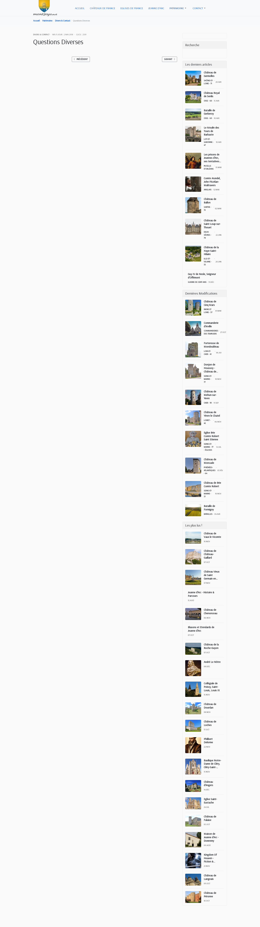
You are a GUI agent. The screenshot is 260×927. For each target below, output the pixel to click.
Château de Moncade (210, 461)
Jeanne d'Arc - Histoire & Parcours (201, 594)
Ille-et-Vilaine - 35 (208, 261)
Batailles (208, 514)
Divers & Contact (41, 34)
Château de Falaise (210, 818)
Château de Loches (210, 723)
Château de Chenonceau (210, 611)
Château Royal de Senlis (212, 94)
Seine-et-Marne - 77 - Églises (208, 447)
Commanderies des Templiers (211, 332)
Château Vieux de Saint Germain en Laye (211, 575)
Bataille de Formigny (209, 507)
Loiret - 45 (207, 421)
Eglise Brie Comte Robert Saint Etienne (211, 436)
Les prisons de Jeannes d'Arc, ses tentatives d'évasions (211, 158)
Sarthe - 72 (207, 208)
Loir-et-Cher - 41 (207, 352)
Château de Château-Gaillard (210, 554)
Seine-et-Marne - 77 (208, 379)
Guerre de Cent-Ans (197, 282)
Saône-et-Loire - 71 (208, 82)
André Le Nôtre (212, 661)
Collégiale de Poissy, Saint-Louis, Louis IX (212, 687)
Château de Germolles (210, 74)
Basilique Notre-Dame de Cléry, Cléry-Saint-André (212, 764)
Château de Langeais (210, 877)
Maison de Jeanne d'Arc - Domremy (211, 837)
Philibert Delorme (208, 740)
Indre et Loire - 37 (208, 310)
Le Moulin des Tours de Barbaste (211, 131)
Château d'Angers (208, 783)
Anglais (207, 189)
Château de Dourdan (210, 705)
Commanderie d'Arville (211, 324)
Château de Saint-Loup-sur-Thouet (212, 224)
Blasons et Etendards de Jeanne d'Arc (201, 628)
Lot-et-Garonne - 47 (209, 142)
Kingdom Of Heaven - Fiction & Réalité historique (210, 858)
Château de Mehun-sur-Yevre (210, 395)
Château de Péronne (210, 894)
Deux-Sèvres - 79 (207, 235)
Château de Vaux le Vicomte (212, 535)
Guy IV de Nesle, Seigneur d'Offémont (202, 275)
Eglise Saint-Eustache (210, 800)
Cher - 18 (208, 402)
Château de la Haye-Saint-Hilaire (211, 251)
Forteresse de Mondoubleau (211, 344)
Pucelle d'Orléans (209, 167)
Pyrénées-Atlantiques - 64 (209, 470)
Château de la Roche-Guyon (211, 646)
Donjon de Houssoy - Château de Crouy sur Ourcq (212, 368)
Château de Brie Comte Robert (212, 484)
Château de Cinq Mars (210, 303)
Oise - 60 (208, 100)
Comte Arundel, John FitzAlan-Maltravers (212, 182)
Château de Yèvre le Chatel (212, 413)
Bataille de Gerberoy (209, 112)
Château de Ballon (210, 200)
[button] (178, 8)
